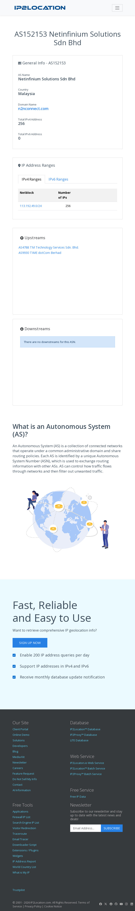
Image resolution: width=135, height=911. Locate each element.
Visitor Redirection (24, 828)
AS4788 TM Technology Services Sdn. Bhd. (49, 247)
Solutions (19, 740)
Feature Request (23, 773)
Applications (20, 811)
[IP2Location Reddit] (111, 904)
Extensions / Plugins (26, 850)
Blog (15, 751)
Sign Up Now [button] (30, 643)
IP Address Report (24, 861)
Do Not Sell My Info (25, 779)
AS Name (24, 75)
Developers (20, 746)
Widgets (18, 856)
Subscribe (112, 828)
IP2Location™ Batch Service (87, 768)
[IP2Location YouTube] (121, 904)
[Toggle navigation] (117, 8)
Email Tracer (20, 839)
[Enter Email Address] (85, 828)
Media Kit (19, 757)
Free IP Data (78, 796)
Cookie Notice (53, 906)
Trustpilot (19, 890)
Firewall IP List (21, 817)
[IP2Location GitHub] (116, 904)
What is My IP (21, 872)
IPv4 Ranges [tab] (31, 179)
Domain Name (27, 104)
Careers (18, 768)
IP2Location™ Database (85, 729)
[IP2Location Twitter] (105, 904)
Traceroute (20, 834)
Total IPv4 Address (30, 119)
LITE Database (79, 740)
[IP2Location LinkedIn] (131, 904)
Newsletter (20, 762)
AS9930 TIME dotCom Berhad (40, 253)
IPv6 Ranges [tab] (58, 179)
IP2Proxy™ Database (83, 735)
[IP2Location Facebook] (100, 904)
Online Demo (21, 735)
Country (23, 89)
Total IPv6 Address (30, 134)
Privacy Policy (33, 906)
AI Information (22, 790)
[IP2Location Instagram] (126, 904)
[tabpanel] (67, 201)
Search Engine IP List (26, 822)
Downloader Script (24, 845)
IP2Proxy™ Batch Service (86, 774)
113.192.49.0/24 (31, 206)
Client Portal (20, 729)
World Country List (24, 867)
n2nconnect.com (33, 108)
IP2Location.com (40, 902)
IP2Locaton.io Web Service (87, 763)
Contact (17, 785)
